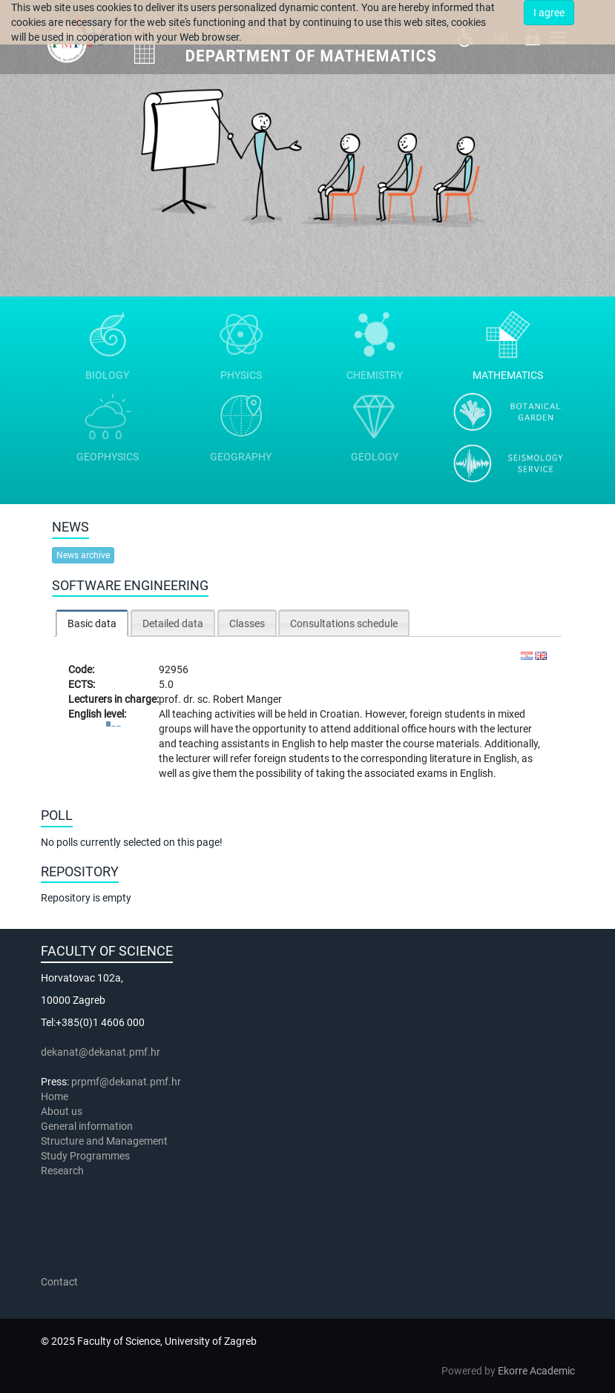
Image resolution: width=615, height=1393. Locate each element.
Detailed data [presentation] (172, 623)
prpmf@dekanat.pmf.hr (126, 1082)
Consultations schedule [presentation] (344, 623)
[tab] (92, 623)
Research (63, 1171)
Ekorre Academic (536, 1371)
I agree (549, 13)
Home (54, 1096)
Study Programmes (85, 1156)
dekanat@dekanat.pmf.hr (100, 1052)
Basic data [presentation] (92, 623)
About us (63, 1111)
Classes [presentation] (247, 623)
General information (87, 1126)
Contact (59, 1282)
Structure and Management (104, 1141)
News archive (83, 555)
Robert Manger (247, 699)
